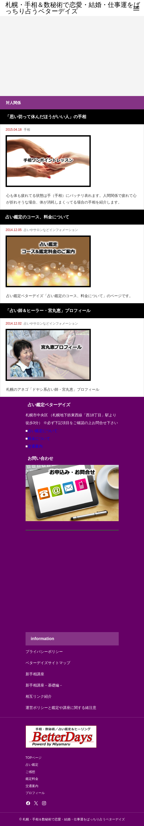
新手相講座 (35, 674)
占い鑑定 (32, 765)
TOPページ (34, 758)
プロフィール (35, 793)
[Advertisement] (72, 56)
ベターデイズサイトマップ (48, 663)
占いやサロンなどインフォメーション (51, 230)
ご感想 (30, 772)
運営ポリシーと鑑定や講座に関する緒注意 (61, 707)
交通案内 (35, 446)
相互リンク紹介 (39, 696)
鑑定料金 (32, 779)
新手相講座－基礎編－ (44, 685)
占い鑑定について (42, 431)
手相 (27, 129)
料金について (39, 438)
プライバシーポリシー (44, 651)
